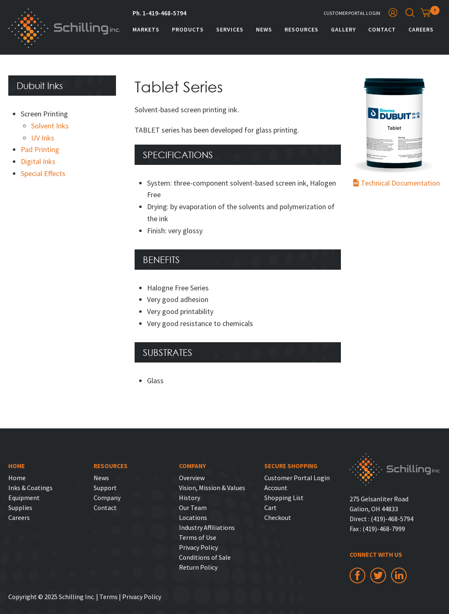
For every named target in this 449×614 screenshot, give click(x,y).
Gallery (343, 29)
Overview (192, 478)
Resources (302, 29)
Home (17, 478)
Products (188, 29)
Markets (146, 29)
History (189, 497)
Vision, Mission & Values (212, 487)
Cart (270, 507)
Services (230, 29)
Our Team (193, 507)
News (264, 29)
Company (107, 497)
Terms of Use (197, 537)
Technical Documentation (394, 183)
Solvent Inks (50, 126)
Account (275, 487)
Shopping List (284, 497)
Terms (108, 596)
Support (105, 487)
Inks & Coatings (30, 487)
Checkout (277, 517)
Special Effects (43, 173)
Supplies (20, 507)
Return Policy (198, 567)
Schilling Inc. (64, 28)
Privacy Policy (198, 547)
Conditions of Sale (205, 557)
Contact (382, 29)
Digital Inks (38, 161)
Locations (193, 517)
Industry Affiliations (207, 527)
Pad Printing (40, 149)
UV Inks (42, 138)
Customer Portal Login (351, 13)
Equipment (24, 497)
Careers (421, 29)
